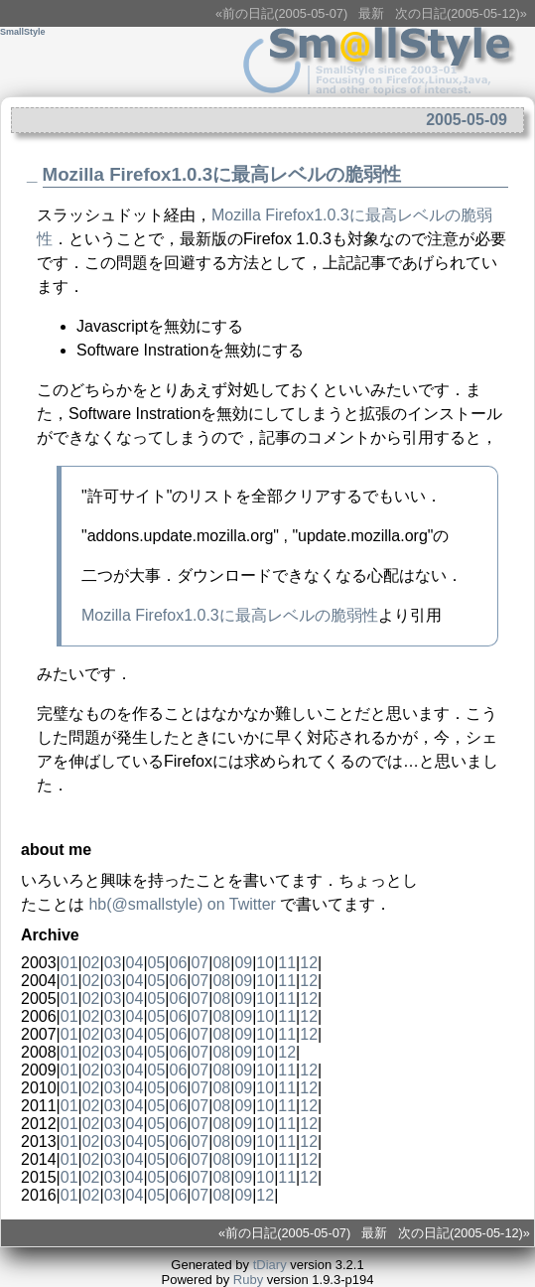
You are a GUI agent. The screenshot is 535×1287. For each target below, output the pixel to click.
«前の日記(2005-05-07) (281, 13)
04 (135, 962)
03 (113, 962)
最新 (371, 13)
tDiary (270, 1264)
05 (157, 962)
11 (287, 962)
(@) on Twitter (181, 904)
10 (265, 962)
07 (199, 962)
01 (69, 962)
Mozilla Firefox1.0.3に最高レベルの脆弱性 (222, 174)
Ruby (248, 1279)
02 (91, 962)
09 (243, 962)
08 (221, 962)
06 (179, 962)
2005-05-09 (466, 119)
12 (309, 962)
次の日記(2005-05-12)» (461, 13)
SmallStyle (23, 32)
